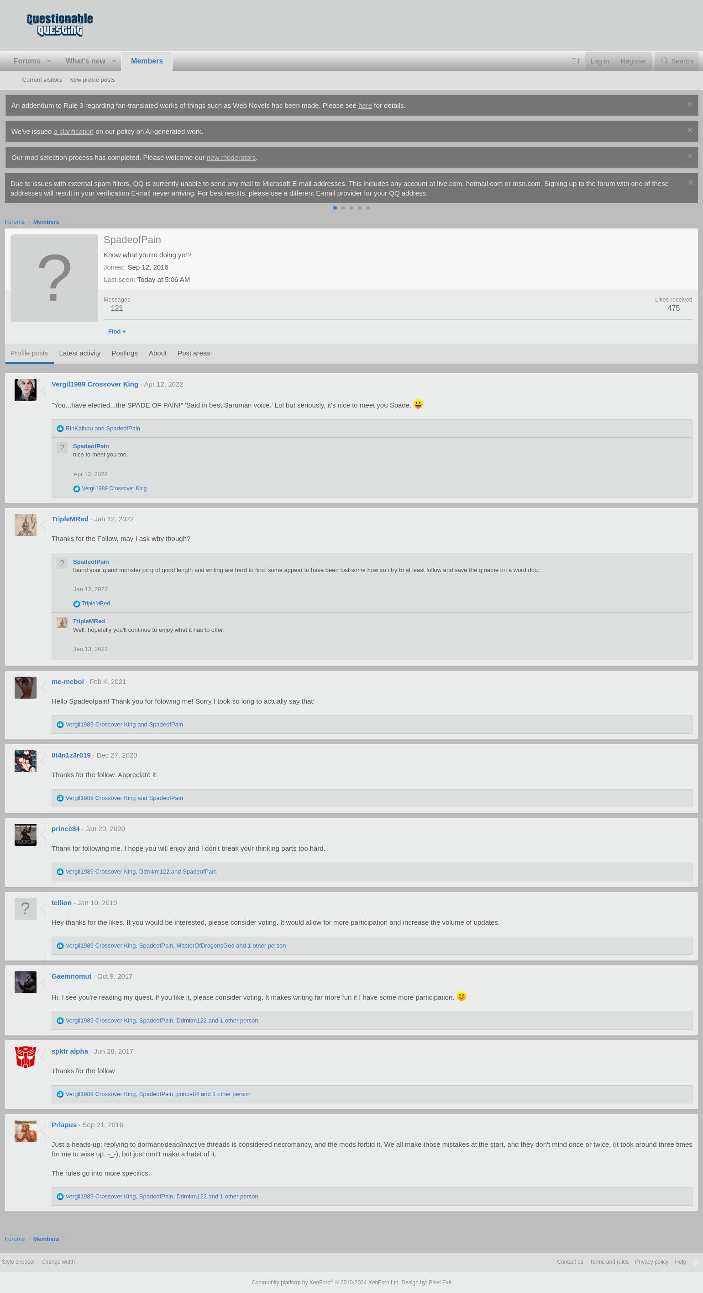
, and (158, 871)
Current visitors (42, 79)
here (383, 105)
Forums (44, 61)
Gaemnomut (89, 976)
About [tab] (175, 353)
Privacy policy (625, 1262)
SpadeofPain (109, 446)
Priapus (81, 1125)
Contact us (537, 1262)
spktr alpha (87, 1051)
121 (134, 308)
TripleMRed (87, 519)
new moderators (248, 157)
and (120, 428)
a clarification (91, 131)
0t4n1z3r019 (89, 755)
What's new (103, 61)
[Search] (659, 61)
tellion (79, 902)
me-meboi (85, 681)
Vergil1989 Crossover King (112, 384)
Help (656, 1262)
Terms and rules (579, 1262)
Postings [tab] (142, 353)
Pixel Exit (432, 1282)
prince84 (83, 828)
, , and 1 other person (193, 945)
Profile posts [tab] (47, 353)
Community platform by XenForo (328, 1282)
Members (165, 61)
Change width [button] (87, 1262)
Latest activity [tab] (97, 353)
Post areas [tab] (211, 353)
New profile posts (92, 79)
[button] (66, 61)
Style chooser (44, 1262)
